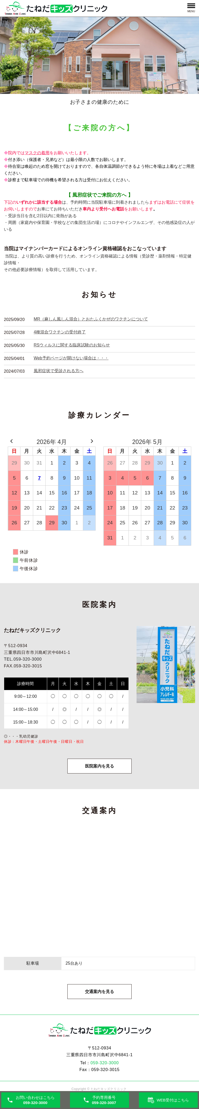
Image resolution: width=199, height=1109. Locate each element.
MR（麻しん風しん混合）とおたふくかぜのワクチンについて (91, 319)
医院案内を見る (99, 767)
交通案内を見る (99, 995)
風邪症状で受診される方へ (58, 371)
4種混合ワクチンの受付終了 (60, 332)
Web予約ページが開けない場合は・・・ (71, 358)
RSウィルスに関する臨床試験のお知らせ (72, 345)
